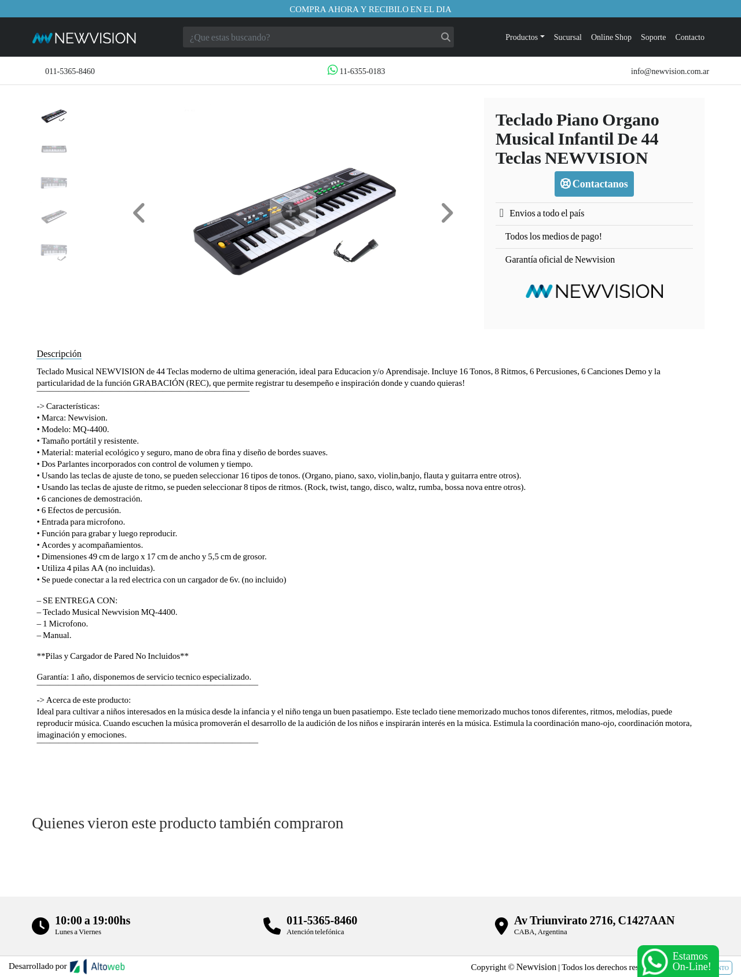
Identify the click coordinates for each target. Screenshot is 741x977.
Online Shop (611, 37)
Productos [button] (521, 37)
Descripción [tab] (58, 353)
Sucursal (568, 37)
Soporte (653, 37)
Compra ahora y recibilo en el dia (370, 8)
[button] (139, 213)
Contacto (690, 37)
